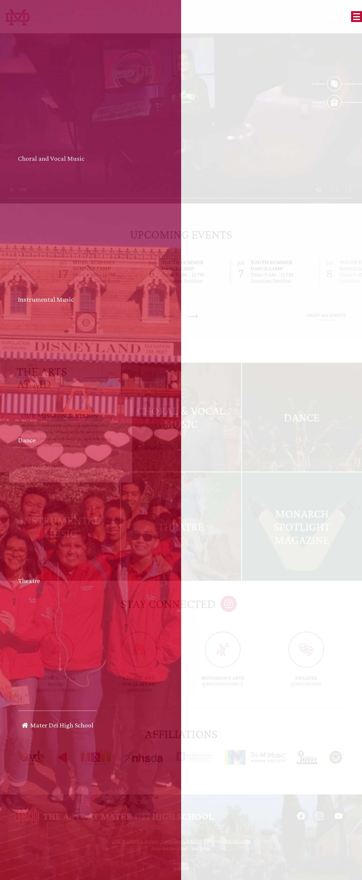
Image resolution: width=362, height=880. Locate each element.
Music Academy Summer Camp (94, 265)
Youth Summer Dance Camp (182, 265)
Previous (169, 316)
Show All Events (326, 315)
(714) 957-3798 (236, 841)
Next (193, 316)
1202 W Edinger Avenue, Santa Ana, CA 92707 (156, 841)
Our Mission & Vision (59, 415)
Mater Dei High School (169, 848)
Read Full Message (42, 465)
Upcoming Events (181, 234)
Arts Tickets (201, 848)
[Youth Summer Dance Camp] (181, 271)
